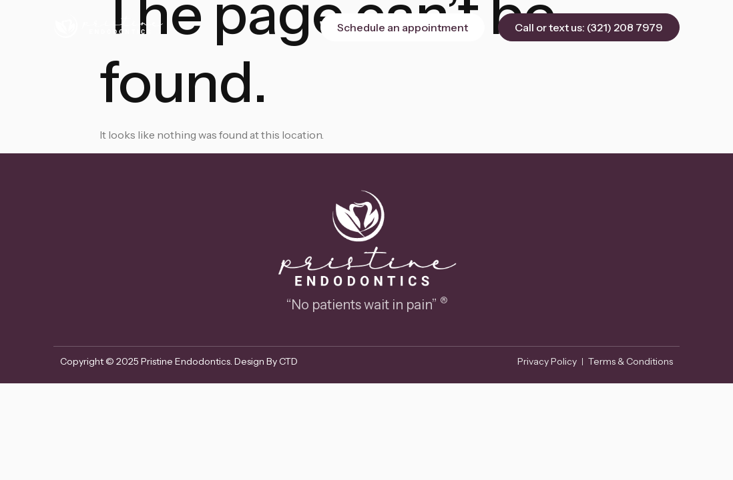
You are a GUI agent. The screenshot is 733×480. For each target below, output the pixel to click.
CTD (288, 361)
